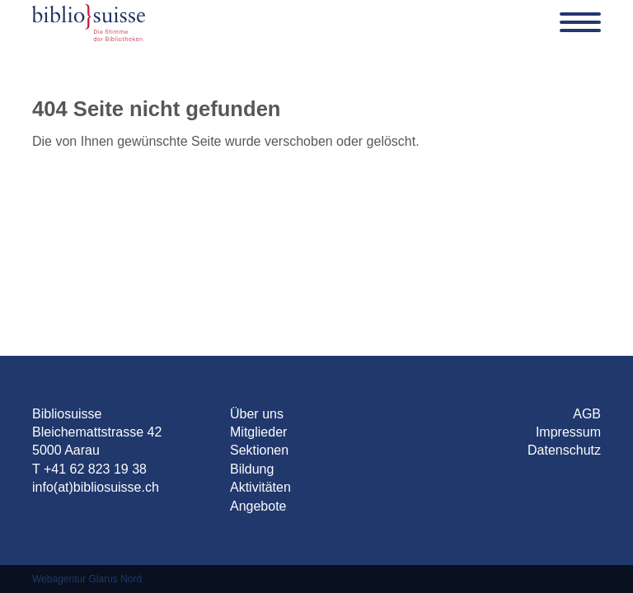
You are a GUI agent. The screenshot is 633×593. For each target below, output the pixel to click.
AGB (587, 414)
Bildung (252, 469)
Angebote (258, 506)
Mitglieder (258, 432)
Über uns (257, 414)
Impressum (568, 432)
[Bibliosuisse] (88, 22)
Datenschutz (564, 450)
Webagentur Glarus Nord (87, 579)
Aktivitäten (260, 487)
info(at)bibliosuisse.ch (95, 487)
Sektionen (259, 450)
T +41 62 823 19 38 (89, 469)
